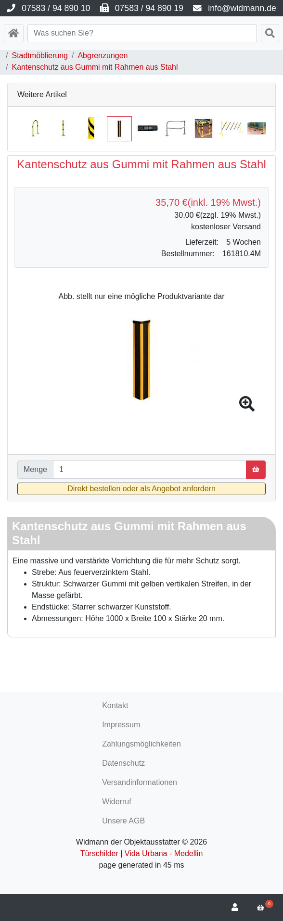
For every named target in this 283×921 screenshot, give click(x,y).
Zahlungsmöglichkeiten (141, 744)
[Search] (142, 33)
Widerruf (116, 801)
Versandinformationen (139, 782)
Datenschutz (123, 763)
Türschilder (99, 853)
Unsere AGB (123, 821)
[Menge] (149, 469)
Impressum (121, 725)
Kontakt (115, 705)
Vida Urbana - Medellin (164, 853)
